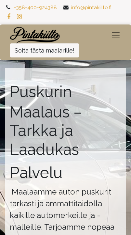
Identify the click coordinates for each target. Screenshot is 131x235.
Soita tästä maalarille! (44, 50)
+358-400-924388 (35, 7)
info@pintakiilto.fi (91, 7)
